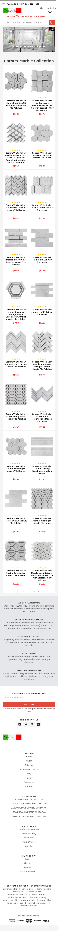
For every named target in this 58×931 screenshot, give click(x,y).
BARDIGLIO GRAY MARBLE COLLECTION (29, 816)
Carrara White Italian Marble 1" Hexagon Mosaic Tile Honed (42, 520)
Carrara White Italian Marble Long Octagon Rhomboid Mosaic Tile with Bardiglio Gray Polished (42, 575)
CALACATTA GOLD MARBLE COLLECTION (29, 803)
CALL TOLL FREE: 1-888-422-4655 (23, 4)
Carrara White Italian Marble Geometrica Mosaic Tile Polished (16, 573)
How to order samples (29, 829)
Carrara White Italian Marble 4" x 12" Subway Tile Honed (42, 312)
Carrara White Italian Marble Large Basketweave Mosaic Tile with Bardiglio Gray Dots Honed (42, 106)
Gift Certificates (27, 871)
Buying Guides (29, 842)
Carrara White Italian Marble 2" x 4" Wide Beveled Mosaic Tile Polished (16, 261)
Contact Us (29, 782)
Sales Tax (29, 846)
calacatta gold (28, 900)
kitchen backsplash (17, 897)
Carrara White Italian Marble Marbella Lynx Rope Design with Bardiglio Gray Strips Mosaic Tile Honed (15, 158)
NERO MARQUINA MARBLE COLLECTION (29, 812)
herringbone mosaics (38, 903)
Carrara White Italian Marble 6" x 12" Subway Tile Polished (16, 520)
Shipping (29, 765)
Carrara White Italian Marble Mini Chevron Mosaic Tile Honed (16, 207)
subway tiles (45, 900)
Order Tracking (29, 833)
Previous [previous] (7, 32)
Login (27, 859)
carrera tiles (27, 889)
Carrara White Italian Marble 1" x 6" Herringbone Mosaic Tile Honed (42, 417)
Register (53, 8)
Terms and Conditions (29, 769)
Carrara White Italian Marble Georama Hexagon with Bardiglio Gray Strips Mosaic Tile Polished (16, 314)
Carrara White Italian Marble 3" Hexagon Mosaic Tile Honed (16, 468)
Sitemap (29, 786)
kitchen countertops (18, 894)
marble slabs (35, 891)
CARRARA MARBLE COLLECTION (29, 799)
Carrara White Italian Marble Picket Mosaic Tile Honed (42, 207)
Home (29, 756)
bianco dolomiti (39, 894)
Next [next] (50, 32)
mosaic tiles (19, 891)
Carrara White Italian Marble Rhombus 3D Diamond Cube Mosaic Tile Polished (16, 104)
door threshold (10, 900)
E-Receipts (29, 837)
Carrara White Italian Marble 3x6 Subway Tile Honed (42, 259)
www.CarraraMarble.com (26, 16)
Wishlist (27, 867)
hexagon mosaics (15, 903)
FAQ (29, 773)
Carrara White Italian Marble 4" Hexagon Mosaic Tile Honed (42, 155)
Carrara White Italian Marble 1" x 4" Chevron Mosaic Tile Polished (16, 364)
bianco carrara (44, 889)
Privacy (29, 760)
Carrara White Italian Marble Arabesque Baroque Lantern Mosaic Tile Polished (42, 365)
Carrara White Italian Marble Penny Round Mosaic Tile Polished (16, 416)
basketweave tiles (29, 905)
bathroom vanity (38, 897)
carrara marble (10, 889)
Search (52, 22)
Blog (29, 778)
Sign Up (27, 863)
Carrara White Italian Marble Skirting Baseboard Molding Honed (42, 470)
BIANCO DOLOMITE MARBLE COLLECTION (29, 808)
